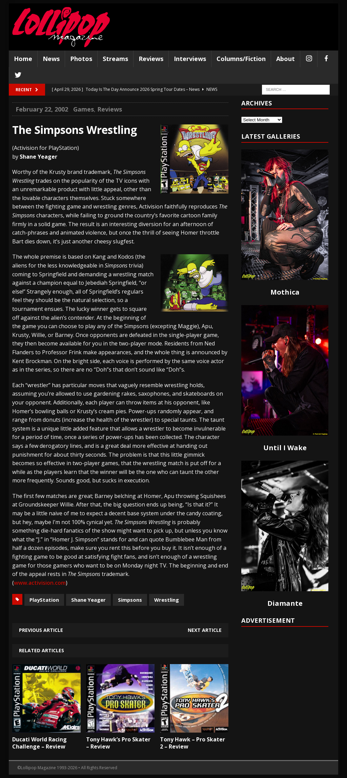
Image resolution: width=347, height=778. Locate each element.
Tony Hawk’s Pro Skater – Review (118, 743)
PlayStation (44, 599)
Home (23, 59)
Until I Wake (285, 447)
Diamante (285, 603)
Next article (205, 630)
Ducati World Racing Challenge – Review (39, 743)
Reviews (151, 59)
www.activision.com (40, 582)
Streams (115, 59)
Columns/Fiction (241, 59)
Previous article (41, 630)
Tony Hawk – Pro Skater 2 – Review (192, 743)
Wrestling (166, 599)
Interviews (190, 59)
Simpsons (130, 599)
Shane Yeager (88, 599)
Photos (81, 59)
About (285, 59)
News (51, 59)
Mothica (285, 292)
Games (83, 109)
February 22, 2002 (42, 109)
